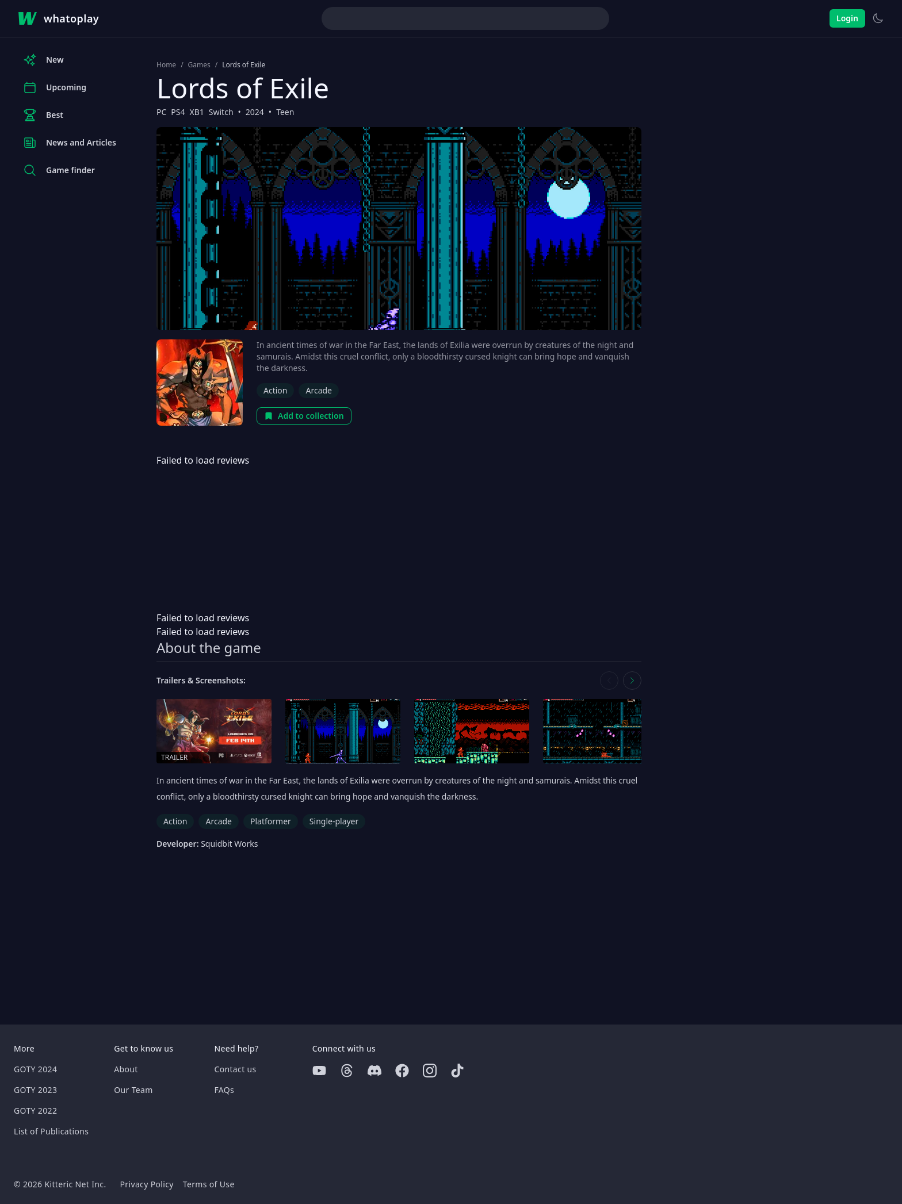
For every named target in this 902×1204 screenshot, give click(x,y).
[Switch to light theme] (878, 18)
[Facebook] (402, 1070)
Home (166, 65)
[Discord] (374, 1070)
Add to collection (304, 415)
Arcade (318, 390)
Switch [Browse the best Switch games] (221, 111)
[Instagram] (430, 1070)
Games (199, 65)
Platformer (270, 821)
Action (275, 390)
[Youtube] (319, 1070)
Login (847, 18)
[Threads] (347, 1070)
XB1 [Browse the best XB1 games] (197, 111)
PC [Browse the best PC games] (161, 111)
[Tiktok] (457, 1070)
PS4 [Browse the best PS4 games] (178, 111)
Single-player (333, 821)
